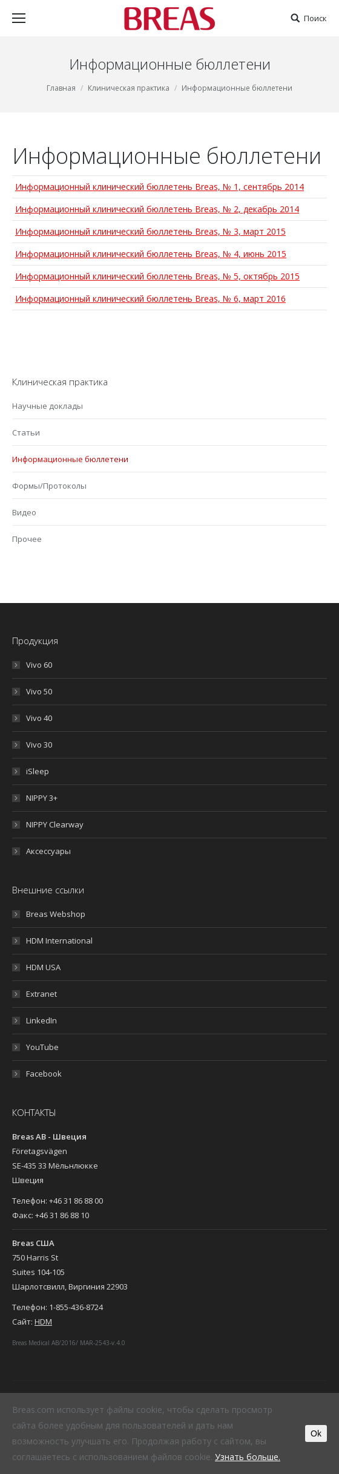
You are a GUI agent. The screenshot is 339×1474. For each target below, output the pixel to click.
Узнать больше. (247, 1457)
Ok (316, 1433)
